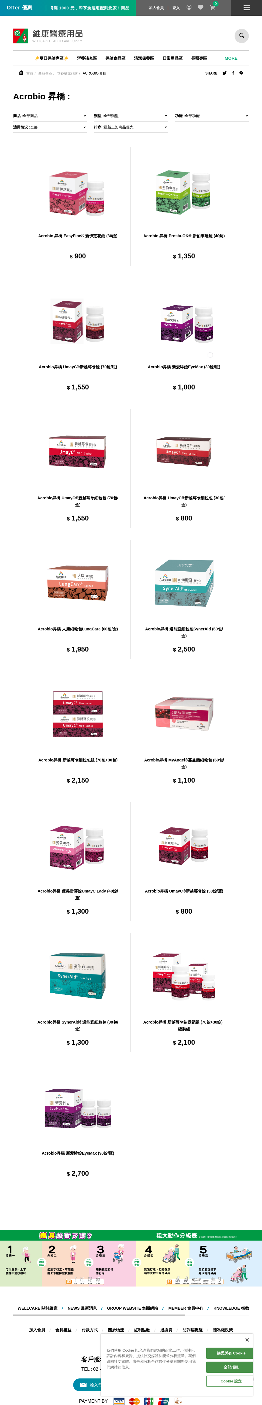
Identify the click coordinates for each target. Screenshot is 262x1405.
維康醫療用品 (48, 36)
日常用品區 (173, 58)
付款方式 (90, 1330)
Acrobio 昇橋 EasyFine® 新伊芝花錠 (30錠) (77, 236)
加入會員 (156, 8)
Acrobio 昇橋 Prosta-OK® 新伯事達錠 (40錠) (184, 236)
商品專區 (45, 73)
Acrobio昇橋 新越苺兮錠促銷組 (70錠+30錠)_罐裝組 (184, 1025)
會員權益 (63, 1330)
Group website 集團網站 (132, 1308)
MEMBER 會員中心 (185, 1308)
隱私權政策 (223, 1330)
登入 (176, 8)
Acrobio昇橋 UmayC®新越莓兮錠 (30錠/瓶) (184, 891)
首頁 (29, 73)
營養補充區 (87, 58)
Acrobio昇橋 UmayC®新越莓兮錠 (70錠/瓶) (78, 367)
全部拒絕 (231, 1367)
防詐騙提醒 (193, 1330)
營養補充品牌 (67, 73)
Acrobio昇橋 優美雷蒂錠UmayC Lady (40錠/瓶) (77, 894)
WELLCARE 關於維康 (37, 1308)
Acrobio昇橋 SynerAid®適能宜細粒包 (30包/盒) (77, 1025)
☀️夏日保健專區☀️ (51, 58)
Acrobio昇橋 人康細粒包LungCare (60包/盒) (78, 629)
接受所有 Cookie (231, 1353)
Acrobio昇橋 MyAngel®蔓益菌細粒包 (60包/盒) (184, 763)
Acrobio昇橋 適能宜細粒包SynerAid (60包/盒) (184, 632)
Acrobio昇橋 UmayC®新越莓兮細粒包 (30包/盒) (183, 501)
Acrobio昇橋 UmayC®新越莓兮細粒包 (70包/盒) (77, 501)
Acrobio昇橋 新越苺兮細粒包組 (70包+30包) (77, 760)
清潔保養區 (144, 58)
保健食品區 (115, 58)
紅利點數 (142, 1330)
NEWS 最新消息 (82, 1308)
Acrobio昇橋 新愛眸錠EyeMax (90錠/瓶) (78, 1153)
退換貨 (166, 1330)
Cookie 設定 (231, 1381)
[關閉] (247, 1340)
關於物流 (116, 1330)
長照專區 (199, 58)
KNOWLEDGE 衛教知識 (235, 1308)
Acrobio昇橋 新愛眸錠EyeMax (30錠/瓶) (184, 367)
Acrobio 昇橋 (95, 73)
